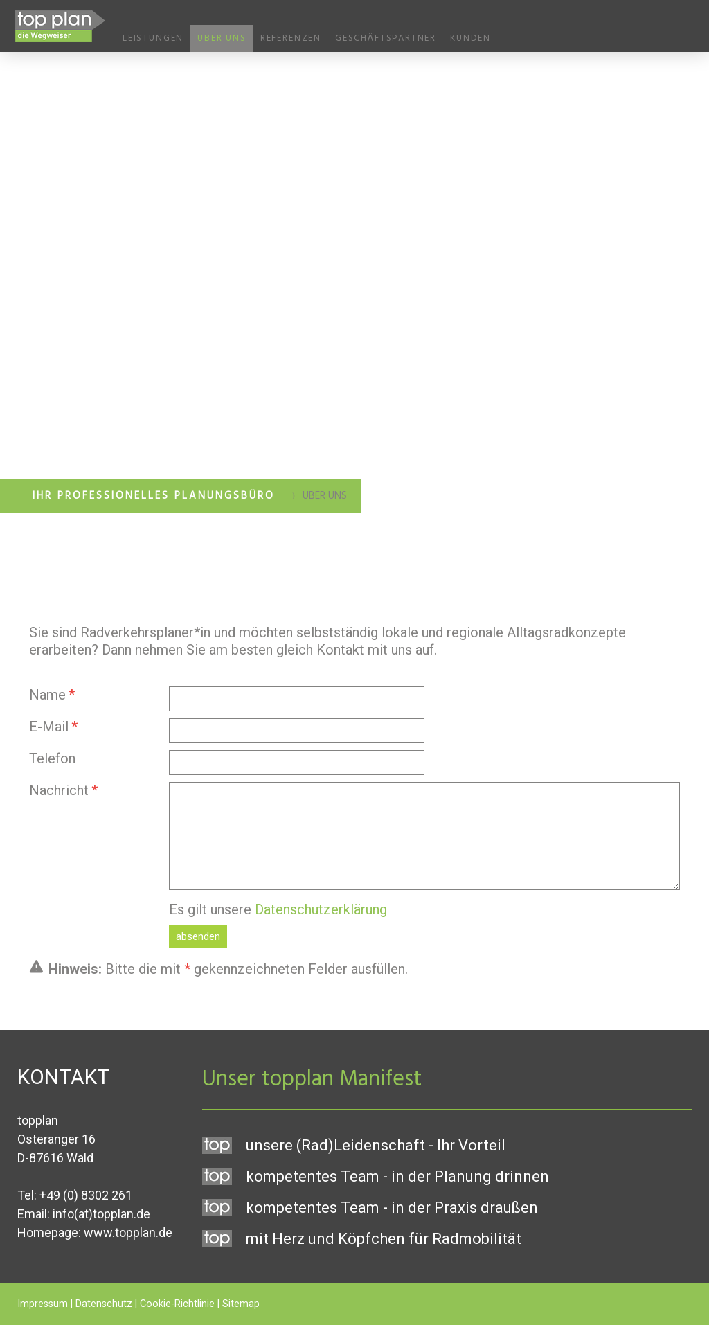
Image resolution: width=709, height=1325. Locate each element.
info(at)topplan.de (101, 1214)
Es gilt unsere (278, 909)
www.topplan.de (128, 1232)
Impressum (42, 1304)
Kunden (470, 38)
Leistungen (153, 38)
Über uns (221, 38)
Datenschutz (103, 1304)
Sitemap (241, 1304)
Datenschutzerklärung (321, 909)
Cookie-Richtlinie (177, 1304)
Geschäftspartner (385, 38)
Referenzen (290, 38)
